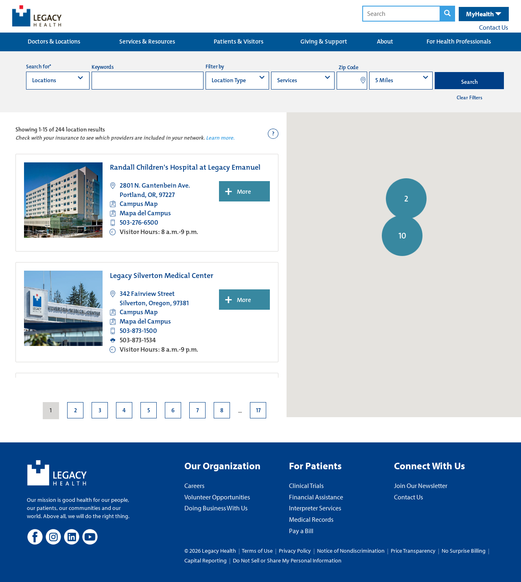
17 (258, 410)
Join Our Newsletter (420, 485)
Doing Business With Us (215, 508)
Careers (194, 485)
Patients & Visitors (238, 41)
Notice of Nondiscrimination (351, 550)
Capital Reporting (205, 560)
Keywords (103, 66)
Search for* (38, 66)
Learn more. (220, 137)
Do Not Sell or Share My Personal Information (287, 560)
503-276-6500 (139, 222)
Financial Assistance (316, 497)
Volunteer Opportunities (217, 497)
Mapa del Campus (145, 213)
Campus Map (139, 203)
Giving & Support (323, 41)
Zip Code (349, 67)
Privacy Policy (295, 550)
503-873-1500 (138, 330)
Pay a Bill (301, 531)
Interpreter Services (315, 508)
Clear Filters (469, 97)
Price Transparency (413, 550)
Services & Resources (147, 41)
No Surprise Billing (464, 550)
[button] (375, 332)
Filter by (215, 66)
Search (469, 81)
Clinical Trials (306, 485)
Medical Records (311, 519)
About (385, 41)
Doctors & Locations (54, 41)
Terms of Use (258, 550)
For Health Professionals (459, 41)
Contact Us (493, 27)
